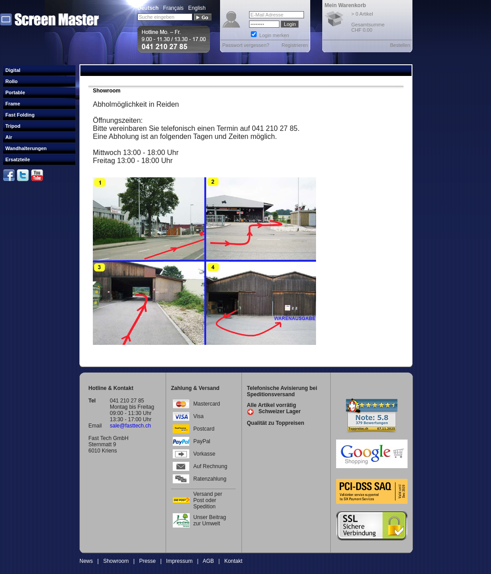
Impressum (179, 561)
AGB (208, 561)
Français (173, 8)
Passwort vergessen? (245, 45)
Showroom (116, 561)
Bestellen (400, 45)
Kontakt (233, 561)
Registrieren (295, 45)
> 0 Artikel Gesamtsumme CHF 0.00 (368, 22)
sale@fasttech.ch (130, 426)
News (86, 561)
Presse (147, 561)
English (196, 8)
